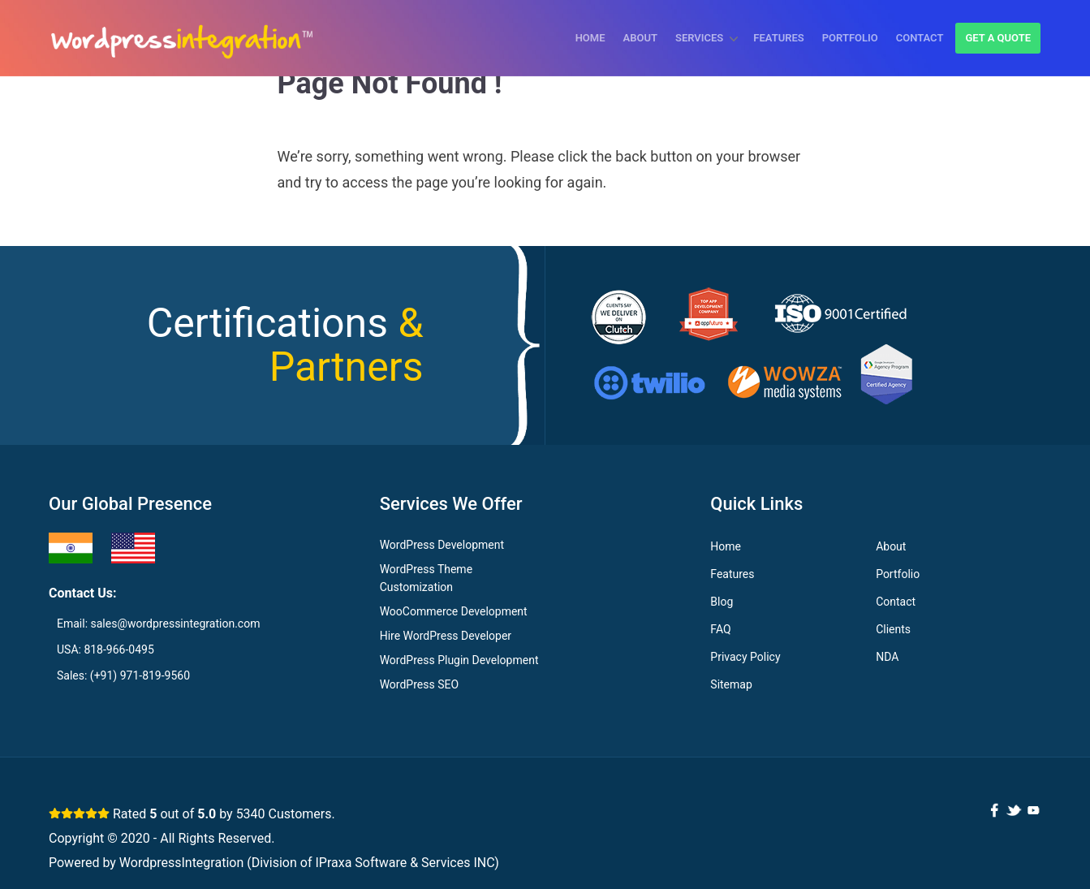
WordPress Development (442, 544)
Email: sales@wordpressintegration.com (158, 623)
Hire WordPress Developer (445, 635)
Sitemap (731, 684)
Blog (721, 601)
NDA (887, 656)
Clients (893, 629)
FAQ (720, 629)
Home (590, 38)
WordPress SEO (419, 684)
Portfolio (850, 38)
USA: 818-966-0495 (105, 649)
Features (778, 38)
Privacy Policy (745, 656)
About (640, 38)
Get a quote (998, 38)
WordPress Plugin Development (459, 660)
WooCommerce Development (454, 611)
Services (699, 38)
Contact (920, 38)
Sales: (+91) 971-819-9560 (123, 675)
